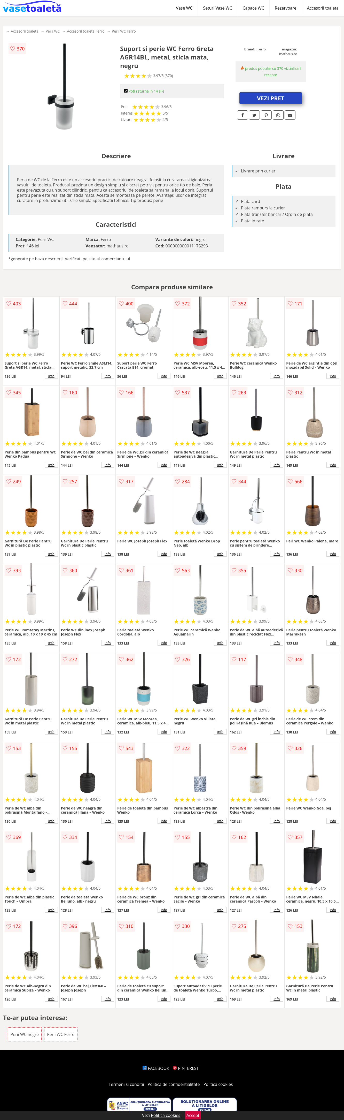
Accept (192, 1115)
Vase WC (184, 8)
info (51, 376)
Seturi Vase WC (217, 8)
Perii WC (53, 31)
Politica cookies (218, 1084)
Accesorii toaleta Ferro (86, 31)
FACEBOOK (156, 1068)
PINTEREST (186, 1068)
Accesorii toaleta (323, 8)
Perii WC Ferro (124, 31)
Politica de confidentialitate (174, 1084)
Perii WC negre (25, 1034)
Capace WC (253, 8)
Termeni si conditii (126, 1084)
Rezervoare (285, 8)
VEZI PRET (270, 98)
